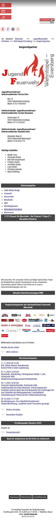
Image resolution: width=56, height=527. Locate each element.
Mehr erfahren (12, 352)
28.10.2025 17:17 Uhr (28, 401)
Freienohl (8, 193)
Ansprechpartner (43, 41)
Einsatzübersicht (13, 432)
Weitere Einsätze (13, 409)
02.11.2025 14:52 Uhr (28, 389)
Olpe (6, 203)
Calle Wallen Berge (12, 190)
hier (25, 287)
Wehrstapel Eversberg (23, 41)
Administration (28, 516)
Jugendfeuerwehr (40, 39)
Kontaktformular (40, 497)
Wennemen (9, 212)
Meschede (8, 200)
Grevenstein (9, 196)
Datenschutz (26, 497)
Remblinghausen (11, 206)
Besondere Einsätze (14, 414)
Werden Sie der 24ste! (10, 347)
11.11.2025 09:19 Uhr (28, 365)
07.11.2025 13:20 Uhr (28, 375)
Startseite (19, 39)
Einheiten (5, 41)
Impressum (14, 497)
